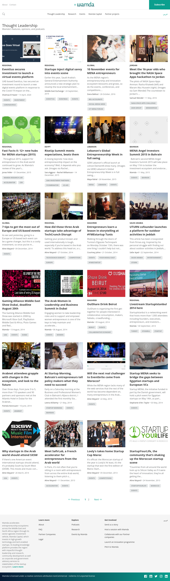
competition (74, 258)
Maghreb (92, 223)
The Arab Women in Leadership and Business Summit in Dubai (61, 304)
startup (158, 331)
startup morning (54, 408)
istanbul (146, 331)
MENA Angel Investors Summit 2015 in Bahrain (146, 152)
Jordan (133, 65)
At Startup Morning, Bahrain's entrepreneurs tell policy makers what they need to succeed (64, 379)
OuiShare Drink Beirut (102, 304)
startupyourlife (138, 486)
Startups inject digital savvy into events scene (63, 71)
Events (82, 14)
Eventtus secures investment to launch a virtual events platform (17, 73)
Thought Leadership (56, 14)
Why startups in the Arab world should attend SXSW (20, 453)
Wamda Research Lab (13, 178)
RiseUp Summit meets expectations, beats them (62, 152)
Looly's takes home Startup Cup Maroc (105, 453)
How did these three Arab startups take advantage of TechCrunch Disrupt (63, 230)
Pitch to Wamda (112, 547)
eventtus (50, 99)
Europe (49, 262)
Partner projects (112, 14)
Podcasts (75, 524)
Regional (7, 65)
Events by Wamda (79, 534)
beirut (92, 327)
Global (91, 65)
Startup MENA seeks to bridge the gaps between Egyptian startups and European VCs (146, 379)
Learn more (17, 566)
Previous (75, 499)
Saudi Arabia (136, 223)
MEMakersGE (151, 108)
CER (21, 182)
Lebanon (92, 146)
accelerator (9, 182)
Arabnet (18, 411)
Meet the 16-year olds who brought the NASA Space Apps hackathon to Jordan (147, 73)
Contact (12, 4)
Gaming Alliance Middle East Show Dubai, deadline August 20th (21, 304)
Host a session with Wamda (117, 529)
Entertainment (154, 258)
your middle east (107, 258)
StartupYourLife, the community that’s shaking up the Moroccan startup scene (147, 456)
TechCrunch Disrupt (55, 258)
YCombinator (52, 185)
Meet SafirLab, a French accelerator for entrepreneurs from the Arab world (61, 456)
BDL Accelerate (95, 99)
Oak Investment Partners (57, 180)
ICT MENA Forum (96, 109)
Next (96, 499)
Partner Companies (47, 534)
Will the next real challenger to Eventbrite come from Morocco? (106, 377)
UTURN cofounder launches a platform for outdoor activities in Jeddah (148, 230)
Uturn (134, 262)
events (7, 100)
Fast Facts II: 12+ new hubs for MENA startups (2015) (20, 152)
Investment (19, 100)
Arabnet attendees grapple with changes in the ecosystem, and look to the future (20, 379)
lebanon (102, 185)
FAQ (40, 529)
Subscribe (159, 4)
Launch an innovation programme (120, 542)
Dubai (24, 335)
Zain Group (136, 108)
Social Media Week (97, 104)
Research (72, 14)
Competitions (105, 478)
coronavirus (10, 105)
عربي (165, 14)
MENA (91, 185)
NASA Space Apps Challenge (143, 103)
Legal (41, 539)
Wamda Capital (95, 14)
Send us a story (111, 524)
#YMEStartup (95, 262)
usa (5, 478)
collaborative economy (100, 332)
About (4, 4)
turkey (134, 331)
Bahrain (134, 146)
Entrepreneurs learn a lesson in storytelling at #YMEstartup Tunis (103, 230)
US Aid (65, 185)
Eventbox (63, 99)
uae (5, 335)
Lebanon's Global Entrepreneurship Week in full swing (105, 154)
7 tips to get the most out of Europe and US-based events (21, 228)
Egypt (48, 146)
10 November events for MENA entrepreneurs (103, 71)
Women (60, 335)
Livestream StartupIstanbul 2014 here (148, 306)
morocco (155, 486)
